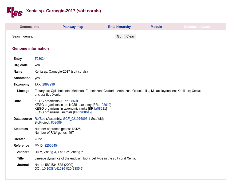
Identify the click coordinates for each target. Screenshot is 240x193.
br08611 (100, 108)
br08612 (85, 112)
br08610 (105, 105)
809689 (56, 122)
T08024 (40, 59)
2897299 (48, 84)
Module (156, 27)
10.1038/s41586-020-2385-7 (62, 168)
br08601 (72, 101)
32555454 (51, 145)
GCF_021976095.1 (76, 119)
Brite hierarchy (119, 27)
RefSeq (40, 119)
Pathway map (73, 27)
